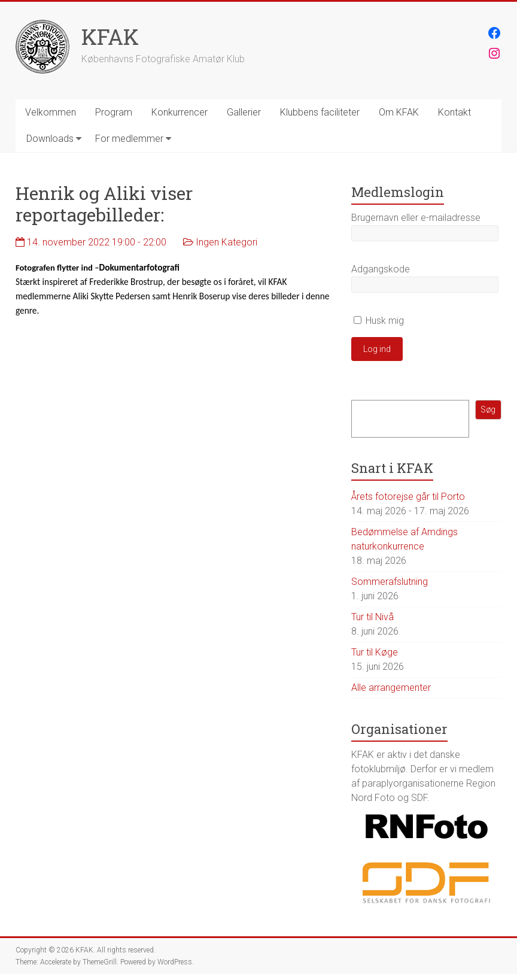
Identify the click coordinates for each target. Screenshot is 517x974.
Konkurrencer (179, 112)
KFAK (110, 36)
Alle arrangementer (391, 687)
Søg (487, 409)
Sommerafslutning (389, 581)
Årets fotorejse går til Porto (408, 496)
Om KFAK (399, 112)
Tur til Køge (374, 652)
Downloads (50, 138)
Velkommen (50, 112)
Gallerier (244, 112)
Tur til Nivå (372, 617)
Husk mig (379, 320)
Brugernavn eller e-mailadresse (415, 217)
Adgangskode (380, 269)
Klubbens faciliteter (320, 112)
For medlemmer (129, 138)
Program (113, 112)
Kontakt (454, 112)
